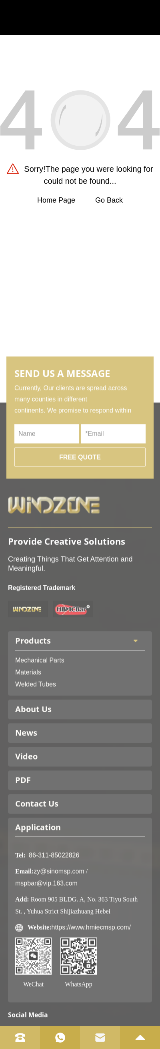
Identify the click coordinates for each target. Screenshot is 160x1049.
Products (80, 681)
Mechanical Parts (39, 701)
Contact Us (36, 844)
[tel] (20, 1037)
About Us (33, 750)
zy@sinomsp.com (59, 912)
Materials (28, 713)
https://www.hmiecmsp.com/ (91, 968)
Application (38, 868)
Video (26, 797)
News (26, 773)
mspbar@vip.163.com (46, 924)
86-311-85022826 (54, 896)
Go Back (109, 200)
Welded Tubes (35, 725)
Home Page (56, 200)
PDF (23, 821)
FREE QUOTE (80, 498)
